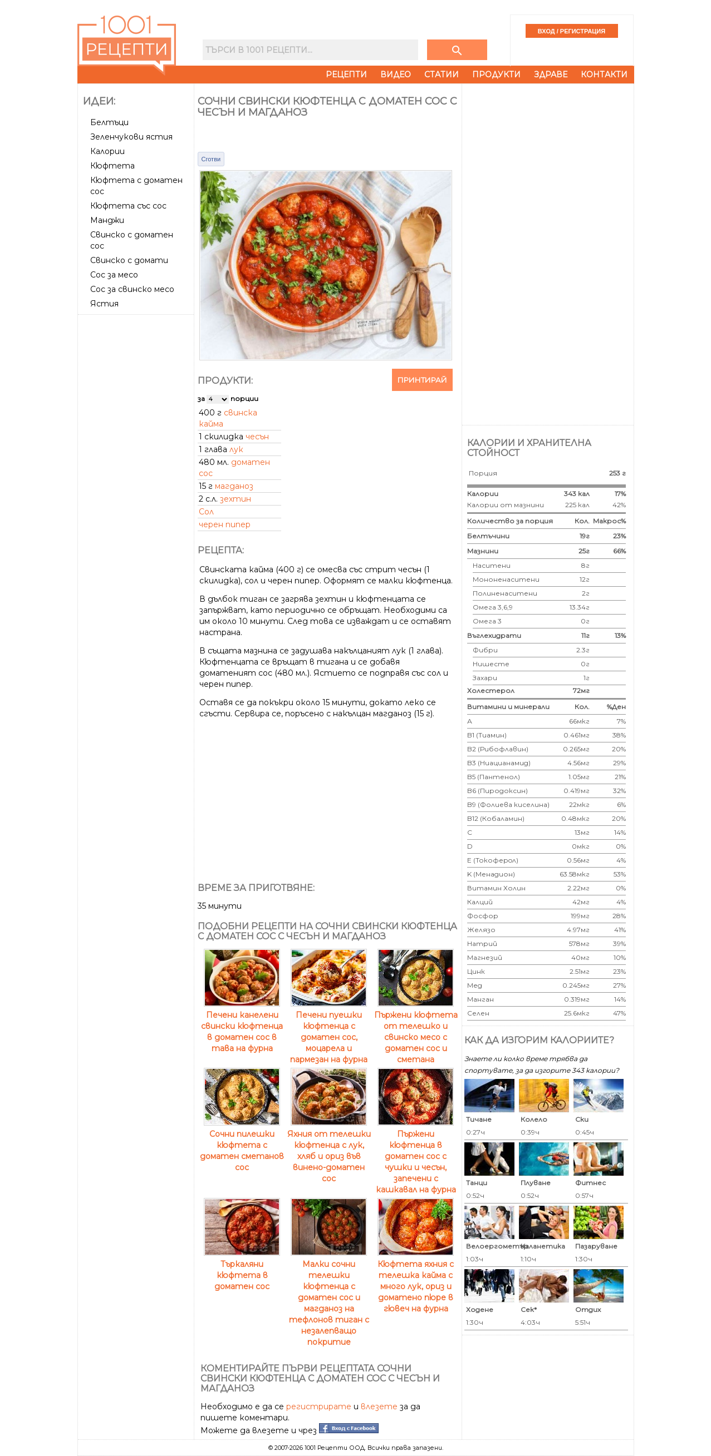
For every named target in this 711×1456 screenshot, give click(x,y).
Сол (206, 512)
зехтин (235, 499)
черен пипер (225, 524)
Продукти (496, 75)
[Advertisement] (137, 485)
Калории (107, 151)
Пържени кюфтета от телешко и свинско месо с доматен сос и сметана (416, 1031)
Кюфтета (112, 166)
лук (236, 449)
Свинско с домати (129, 260)
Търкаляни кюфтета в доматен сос (242, 1269)
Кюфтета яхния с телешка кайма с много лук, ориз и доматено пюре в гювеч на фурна (415, 1281)
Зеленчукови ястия (131, 137)
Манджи (107, 220)
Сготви (211, 159)
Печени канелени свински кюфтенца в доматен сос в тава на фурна (242, 1026)
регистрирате (318, 1406)
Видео (395, 75)
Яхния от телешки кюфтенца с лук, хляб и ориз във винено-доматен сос (329, 1150)
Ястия (104, 304)
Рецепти (346, 75)
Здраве (550, 75)
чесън (257, 437)
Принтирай (422, 379)
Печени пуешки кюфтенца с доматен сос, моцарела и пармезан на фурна (328, 1031)
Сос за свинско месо (132, 289)
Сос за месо (114, 275)
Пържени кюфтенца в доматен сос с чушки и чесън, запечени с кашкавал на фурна (416, 1156)
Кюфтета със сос (128, 206)
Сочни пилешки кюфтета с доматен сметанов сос (242, 1145)
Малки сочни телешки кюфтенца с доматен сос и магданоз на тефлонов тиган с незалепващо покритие (329, 1297)
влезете (379, 1406)
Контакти (604, 75)
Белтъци (109, 122)
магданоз (234, 486)
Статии (441, 75)
